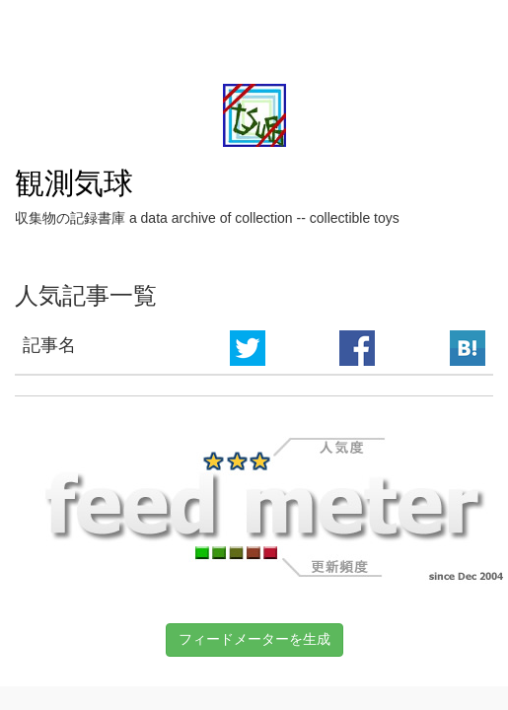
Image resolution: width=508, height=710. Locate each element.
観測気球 (74, 183)
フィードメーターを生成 (254, 639)
